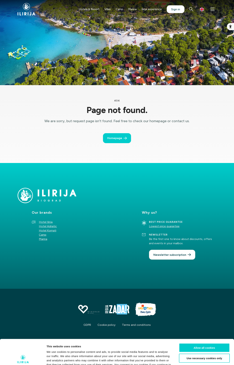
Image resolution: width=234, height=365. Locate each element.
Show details (186, 358)
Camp (119, 9)
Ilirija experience (152, 9)
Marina (132, 9)
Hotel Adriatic (48, 226)
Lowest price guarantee (164, 226)
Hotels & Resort (89, 9)
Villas (107, 9)
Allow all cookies (204, 322)
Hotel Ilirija (46, 222)
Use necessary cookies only (204, 332)
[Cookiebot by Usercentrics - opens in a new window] (23, 358)
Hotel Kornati (47, 230)
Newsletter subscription (169, 254)
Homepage (114, 138)
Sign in (175, 9)
